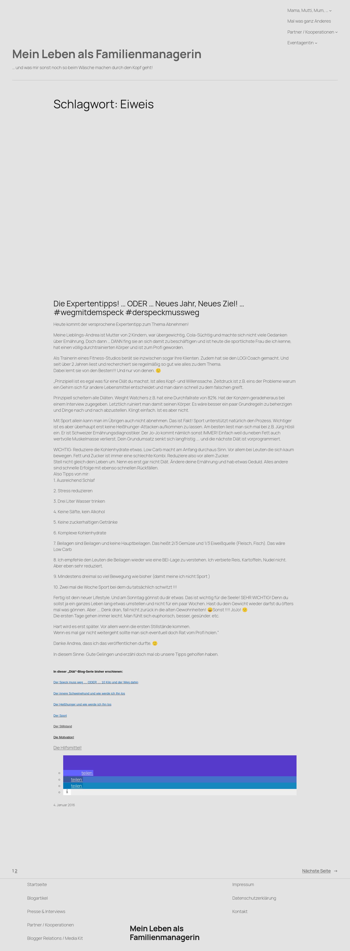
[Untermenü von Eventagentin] (316, 42)
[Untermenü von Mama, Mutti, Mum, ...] (330, 10)
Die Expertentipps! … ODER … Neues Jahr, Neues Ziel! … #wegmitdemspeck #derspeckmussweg (148, 308)
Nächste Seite (320, 871)
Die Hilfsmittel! (67, 747)
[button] (78, 773)
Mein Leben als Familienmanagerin (106, 54)
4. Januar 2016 (64, 805)
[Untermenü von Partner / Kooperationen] (336, 32)
